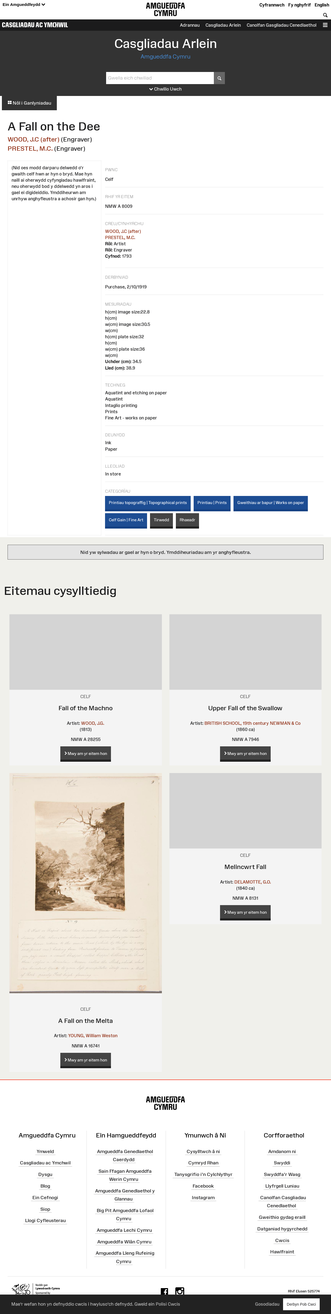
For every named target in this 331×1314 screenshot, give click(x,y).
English (322, 4)
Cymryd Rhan (203, 1162)
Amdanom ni (282, 1151)
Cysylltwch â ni (203, 1151)
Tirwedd (161, 520)
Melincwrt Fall (245, 866)
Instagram (203, 1197)
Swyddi (282, 1162)
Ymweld (45, 1151)
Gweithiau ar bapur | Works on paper (270, 502)
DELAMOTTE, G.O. (252, 882)
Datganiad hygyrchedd (282, 1229)
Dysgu (45, 1174)
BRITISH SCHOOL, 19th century (236, 723)
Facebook (203, 1186)
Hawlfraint (282, 1251)
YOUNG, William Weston (92, 1035)
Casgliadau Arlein (223, 25)
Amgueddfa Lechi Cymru (124, 1230)
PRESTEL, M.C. (30, 148)
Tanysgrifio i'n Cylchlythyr (203, 1174)
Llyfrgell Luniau (282, 1186)
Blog (45, 1186)
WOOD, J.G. (92, 723)
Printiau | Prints (212, 502)
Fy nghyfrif (299, 4)
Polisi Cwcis (168, 1304)
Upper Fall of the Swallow (245, 708)
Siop (45, 1209)
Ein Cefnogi (45, 1197)
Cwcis (282, 1240)
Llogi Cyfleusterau (45, 1220)
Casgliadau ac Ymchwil (35, 25)
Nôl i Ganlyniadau (29, 103)
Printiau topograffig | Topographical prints (148, 502)
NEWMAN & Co (285, 723)
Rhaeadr (187, 520)
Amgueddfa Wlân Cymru (124, 1241)
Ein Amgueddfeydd (24, 4)
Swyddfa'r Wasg (282, 1174)
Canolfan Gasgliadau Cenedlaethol (281, 25)
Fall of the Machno (85, 708)
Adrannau (190, 25)
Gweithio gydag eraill (282, 1217)
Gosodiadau (267, 1304)
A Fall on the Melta (85, 1020)
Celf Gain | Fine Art (126, 520)
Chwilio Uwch (165, 89)
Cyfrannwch (271, 4)
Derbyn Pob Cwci (301, 1304)
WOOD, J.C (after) (34, 139)
